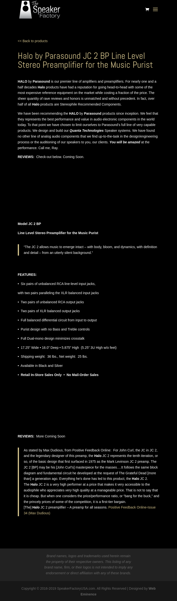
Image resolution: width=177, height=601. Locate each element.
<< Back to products (33, 41)
